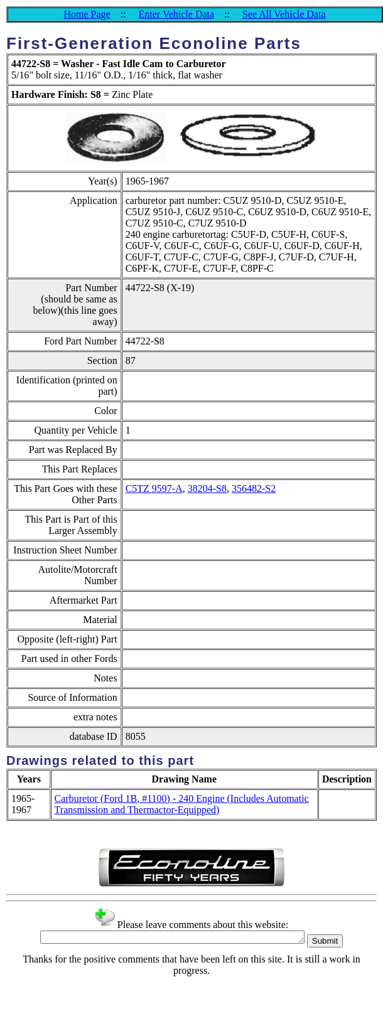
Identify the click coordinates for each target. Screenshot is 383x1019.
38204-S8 (207, 488)
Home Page (86, 14)
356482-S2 (254, 488)
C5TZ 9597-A (154, 488)
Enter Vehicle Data (177, 14)
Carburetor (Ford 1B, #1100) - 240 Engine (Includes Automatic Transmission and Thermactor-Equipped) (182, 804)
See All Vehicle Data (284, 14)
